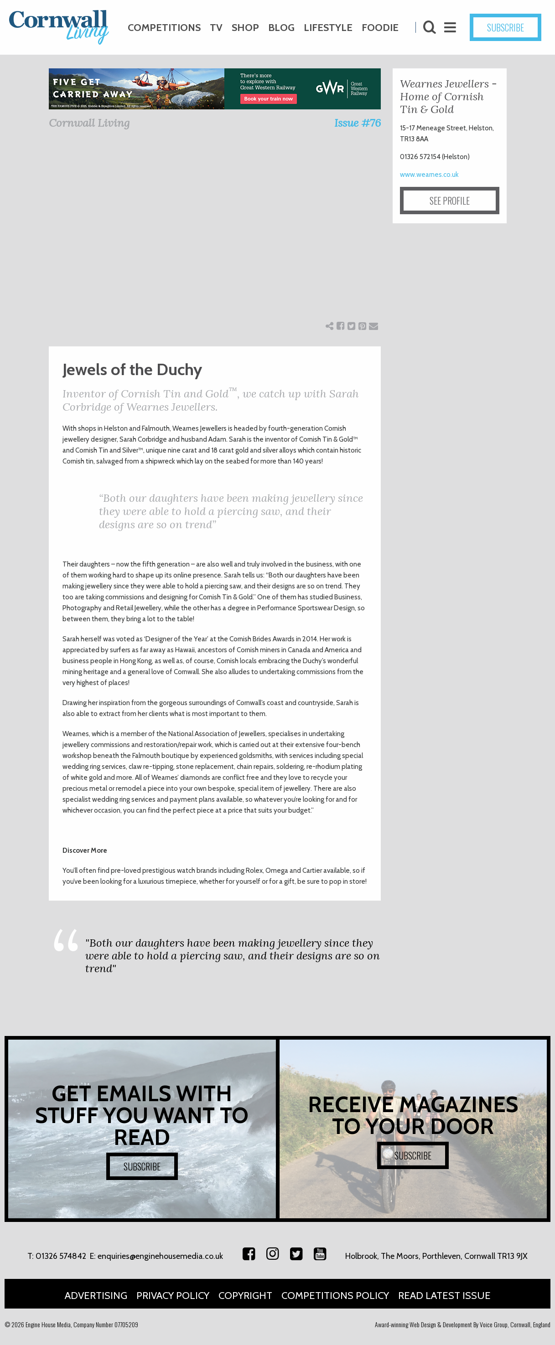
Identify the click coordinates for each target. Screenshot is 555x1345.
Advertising (96, 1295)
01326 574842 (61, 1256)
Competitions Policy (335, 1295)
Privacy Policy (172, 1295)
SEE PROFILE (450, 200)
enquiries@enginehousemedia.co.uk (160, 1256)
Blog (281, 27)
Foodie (380, 27)
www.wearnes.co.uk (429, 174)
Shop (245, 27)
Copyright (245, 1295)
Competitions (164, 27)
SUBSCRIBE (505, 27)
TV (216, 27)
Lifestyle (328, 27)
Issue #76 (357, 123)
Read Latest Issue (444, 1295)
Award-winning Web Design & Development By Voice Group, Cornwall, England (462, 1324)
